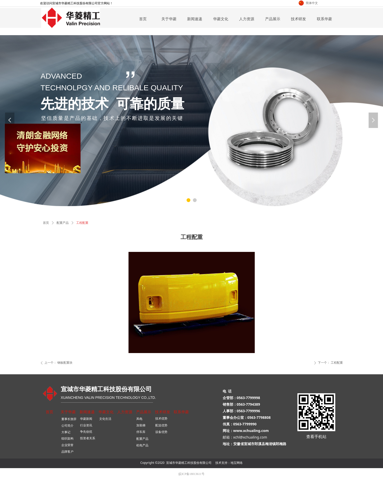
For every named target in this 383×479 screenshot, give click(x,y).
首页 (46, 223)
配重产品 (63, 223)
